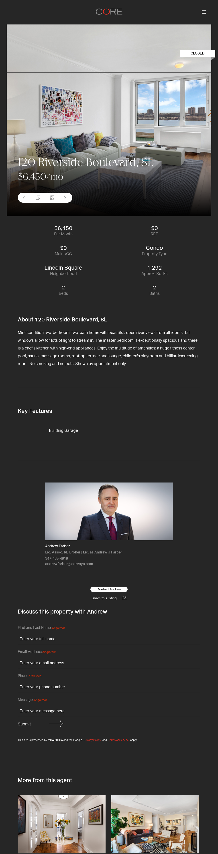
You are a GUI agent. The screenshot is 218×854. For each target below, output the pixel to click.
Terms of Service (118, 740)
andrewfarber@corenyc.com (69, 564)
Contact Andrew (109, 589)
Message (32, 700)
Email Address (36, 652)
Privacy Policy (92, 740)
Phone (30, 676)
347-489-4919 (56, 558)
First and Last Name (41, 628)
